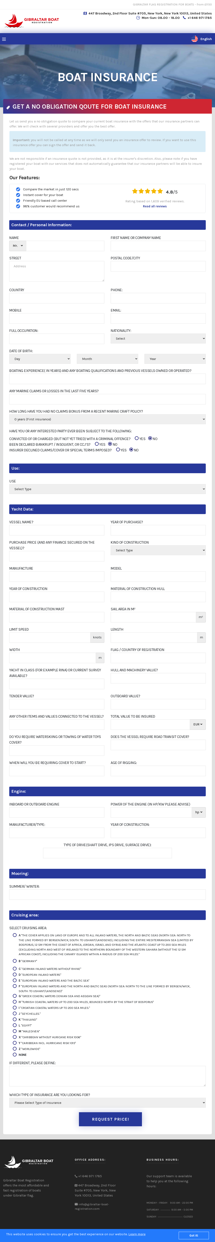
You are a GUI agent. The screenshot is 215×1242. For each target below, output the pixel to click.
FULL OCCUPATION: (23, 330)
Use (12, 481)
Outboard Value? (125, 696)
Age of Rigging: (124, 762)
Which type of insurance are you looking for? (49, 1095)
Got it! (193, 1235)
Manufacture (21, 568)
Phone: (116, 290)
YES (140, 438)
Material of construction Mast (36, 609)
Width (14, 649)
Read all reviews (155, 206)
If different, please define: (32, 1063)
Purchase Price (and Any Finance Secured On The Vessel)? (51, 545)
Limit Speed (19, 629)
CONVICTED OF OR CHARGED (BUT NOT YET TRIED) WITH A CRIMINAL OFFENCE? (83, 439)
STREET (15, 258)
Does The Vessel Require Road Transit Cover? (150, 736)
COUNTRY (16, 290)
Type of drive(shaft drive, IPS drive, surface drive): (107, 845)
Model (116, 568)
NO (152, 438)
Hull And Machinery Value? (134, 670)
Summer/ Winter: (24, 886)
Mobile (15, 310)
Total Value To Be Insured (133, 716)
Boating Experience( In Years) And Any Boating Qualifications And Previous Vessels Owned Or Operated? (100, 370)
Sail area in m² (123, 609)
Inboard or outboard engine (34, 804)
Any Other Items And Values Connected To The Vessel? (56, 716)
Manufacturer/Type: (27, 824)
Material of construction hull (138, 588)
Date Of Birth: (21, 351)
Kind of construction (130, 542)
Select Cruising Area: (28, 928)
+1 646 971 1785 (199, 18)
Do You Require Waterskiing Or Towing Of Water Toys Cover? (55, 739)
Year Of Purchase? (127, 522)
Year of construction (28, 588)
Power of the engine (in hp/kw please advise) (150, 804)
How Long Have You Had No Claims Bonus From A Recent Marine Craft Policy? (76, 411)
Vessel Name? (21, 522)
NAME (14, 237)
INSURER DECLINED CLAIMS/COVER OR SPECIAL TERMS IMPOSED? (74, 450)
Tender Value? (21, 696)
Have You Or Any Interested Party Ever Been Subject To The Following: (70, 431)
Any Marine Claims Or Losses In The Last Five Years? (54, 391)
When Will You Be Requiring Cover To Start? (47, 762)
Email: (116, 310)
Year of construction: (130, 824)
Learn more (137, 1234)
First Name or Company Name (136, 237)
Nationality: (121, 330)
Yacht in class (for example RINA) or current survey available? (55, 673)
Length (117, 629)
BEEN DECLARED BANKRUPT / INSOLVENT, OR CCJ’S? (63, 444)
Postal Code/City (125, 258)
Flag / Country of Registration (137, 649)
